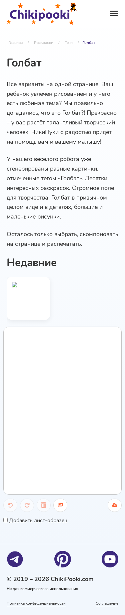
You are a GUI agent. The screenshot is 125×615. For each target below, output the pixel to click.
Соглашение (107, 603)
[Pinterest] (62, 559)
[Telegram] (15, 559)
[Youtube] (110, 559)
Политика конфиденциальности (36, 603)
